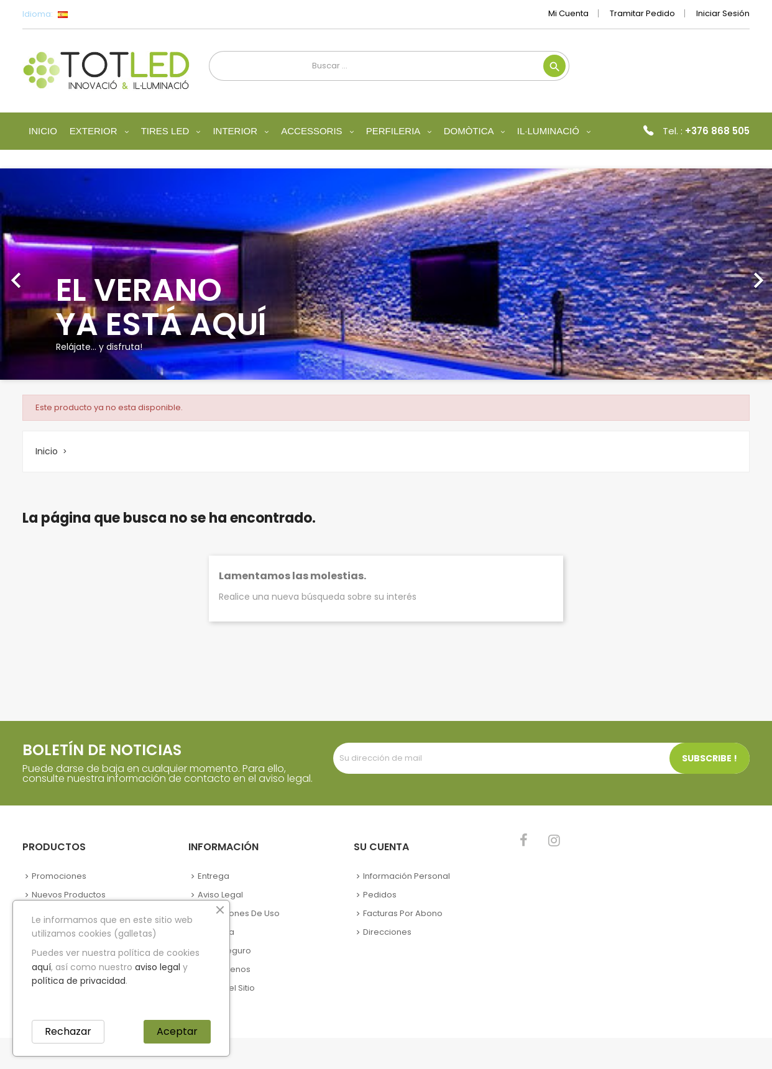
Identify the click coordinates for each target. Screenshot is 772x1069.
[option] (386, 274)
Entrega (213, 876)
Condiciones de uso (239, 913)
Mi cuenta (568, 13)
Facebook (524, 840)
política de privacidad (79, 981)
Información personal (406, 876)
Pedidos (380, 895)
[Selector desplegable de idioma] (90, 14)
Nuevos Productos (69, 895)
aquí (41, 967)
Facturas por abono (403, 913)
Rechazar (68, 1031)
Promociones (59, 876)
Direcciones (387, 932)
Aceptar (177, 1031)
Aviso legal (220, 895)
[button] (58, 274)
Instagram (554, 840)
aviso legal (157, 967)
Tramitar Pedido (642, 13)
